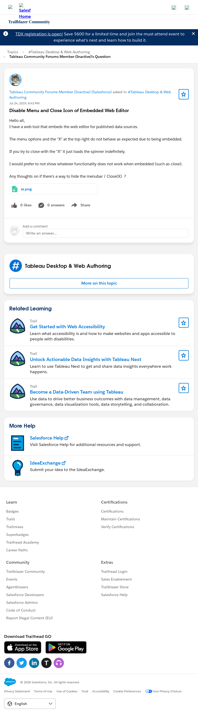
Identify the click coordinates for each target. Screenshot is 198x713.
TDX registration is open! (39, 34)
